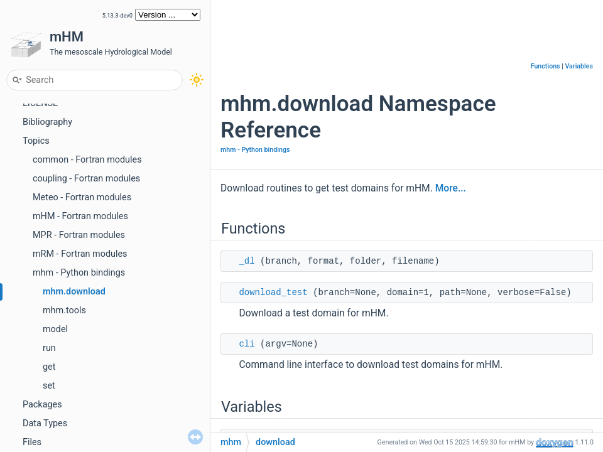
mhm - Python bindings (79, 272)
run (49, 348)
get (49, 367)
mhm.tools (64, 310)
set (49, 385)
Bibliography (47, 122)
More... (450, 188)
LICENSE (40, 103)
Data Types (45, 423)
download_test (273, 293)
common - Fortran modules (87, 159)
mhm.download (74, 291)
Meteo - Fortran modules (82, 197)
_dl (246, 261)
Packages (42, 404)
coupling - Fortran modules (86, 178)
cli (246, 344)
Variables (579, 66)
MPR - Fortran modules (79, 235)
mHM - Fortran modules (80, 216)
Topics (36, 141)
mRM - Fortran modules (80, 254)
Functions (545, 66)
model (55, 329)
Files (32, 442)
